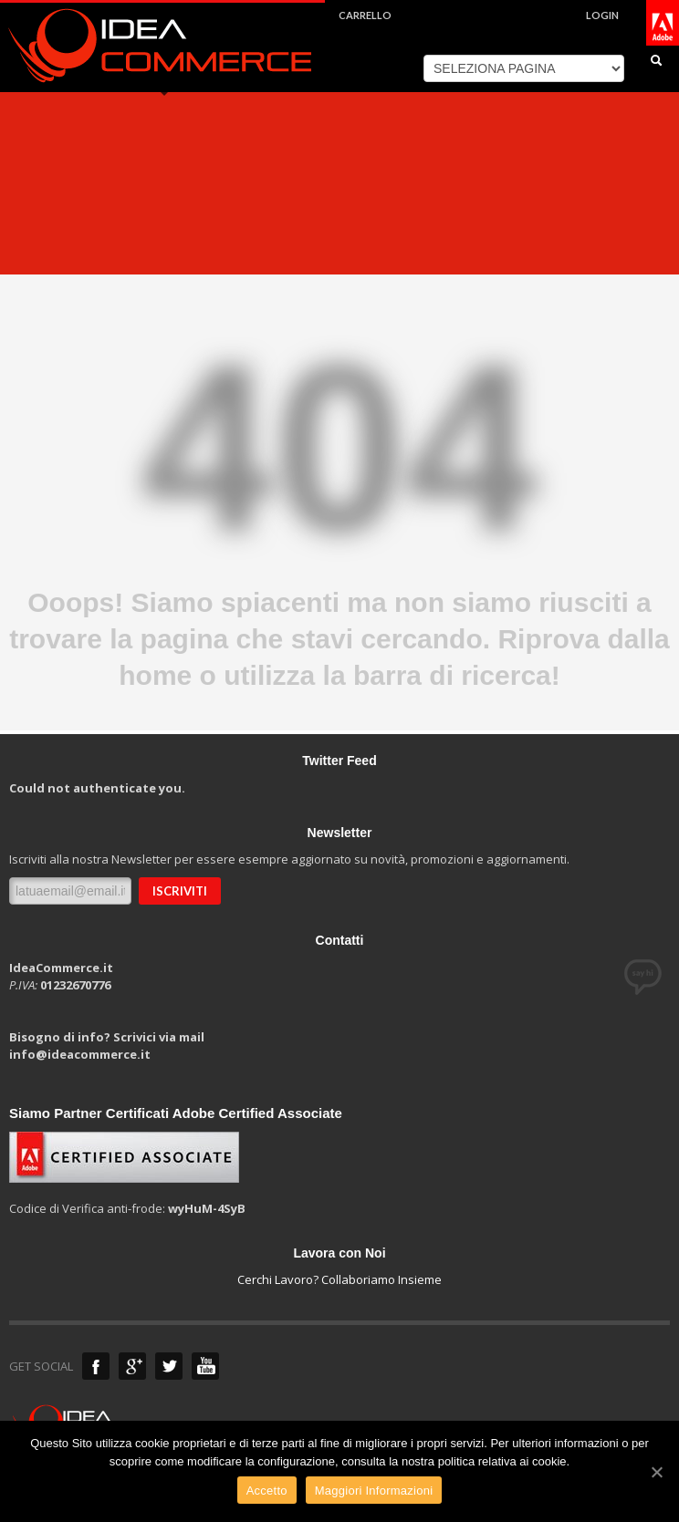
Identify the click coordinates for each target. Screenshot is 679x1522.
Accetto (266, 1490)
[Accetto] (656, 1472)
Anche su (96, 1366)
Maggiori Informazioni (374, 1490)
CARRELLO (365, 15)
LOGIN (602, 15)
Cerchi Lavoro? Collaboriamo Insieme (339, 1279)
